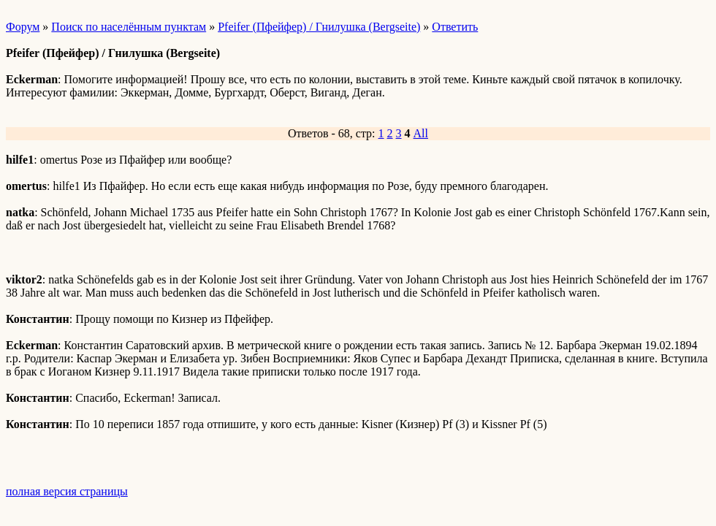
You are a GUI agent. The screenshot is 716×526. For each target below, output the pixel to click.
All (421, 133)
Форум (22, 26)
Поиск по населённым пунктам (128, 26)
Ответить (455, 26)
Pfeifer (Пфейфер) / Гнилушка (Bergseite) (319, 26)
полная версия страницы (67, 491)
